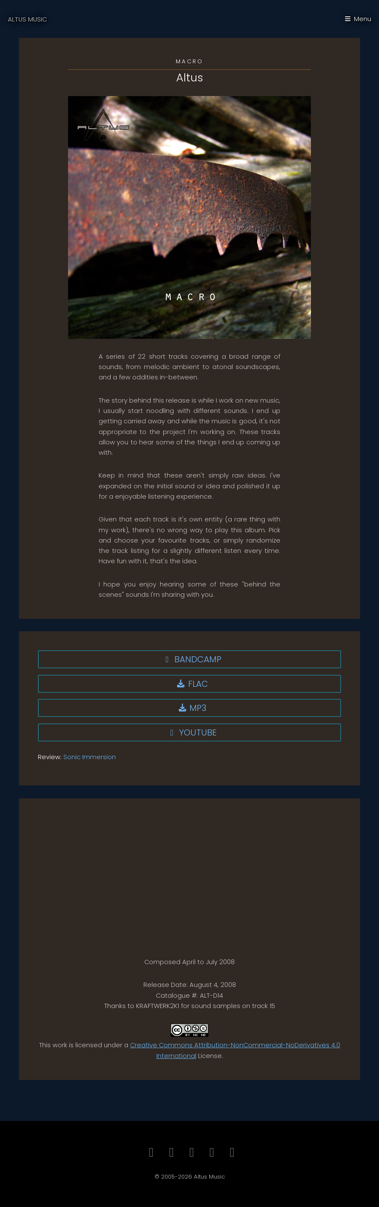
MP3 (192, 708)
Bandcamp (192, 659)
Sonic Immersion (89, 757)
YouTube (192, 732)
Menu (362, 19)
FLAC (191, 684)
